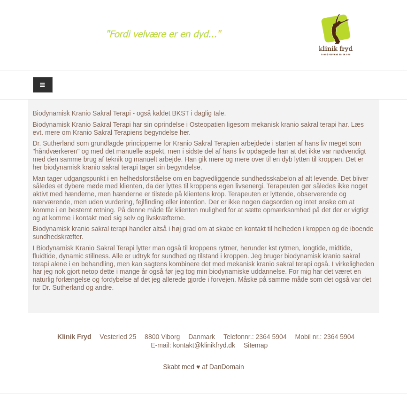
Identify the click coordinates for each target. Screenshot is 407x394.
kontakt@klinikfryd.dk (204, 345)
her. (185, 132)
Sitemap (256, 345)
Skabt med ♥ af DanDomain (203, 367)
